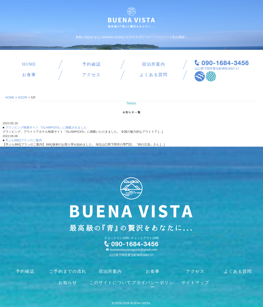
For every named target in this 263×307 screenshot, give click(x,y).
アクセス (91, 74)
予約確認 (91, 64)
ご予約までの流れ (67, 271)
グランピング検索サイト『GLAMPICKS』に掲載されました (45, 127)
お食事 (29, 74)
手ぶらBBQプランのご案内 (23, 140)
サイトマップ (195, 282)
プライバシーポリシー (153, 284)
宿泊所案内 (153, 64)
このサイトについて (110, 282)
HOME (29, 64)
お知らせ (67, 282)
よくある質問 (154, 74)
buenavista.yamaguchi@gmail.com (133, 249)
